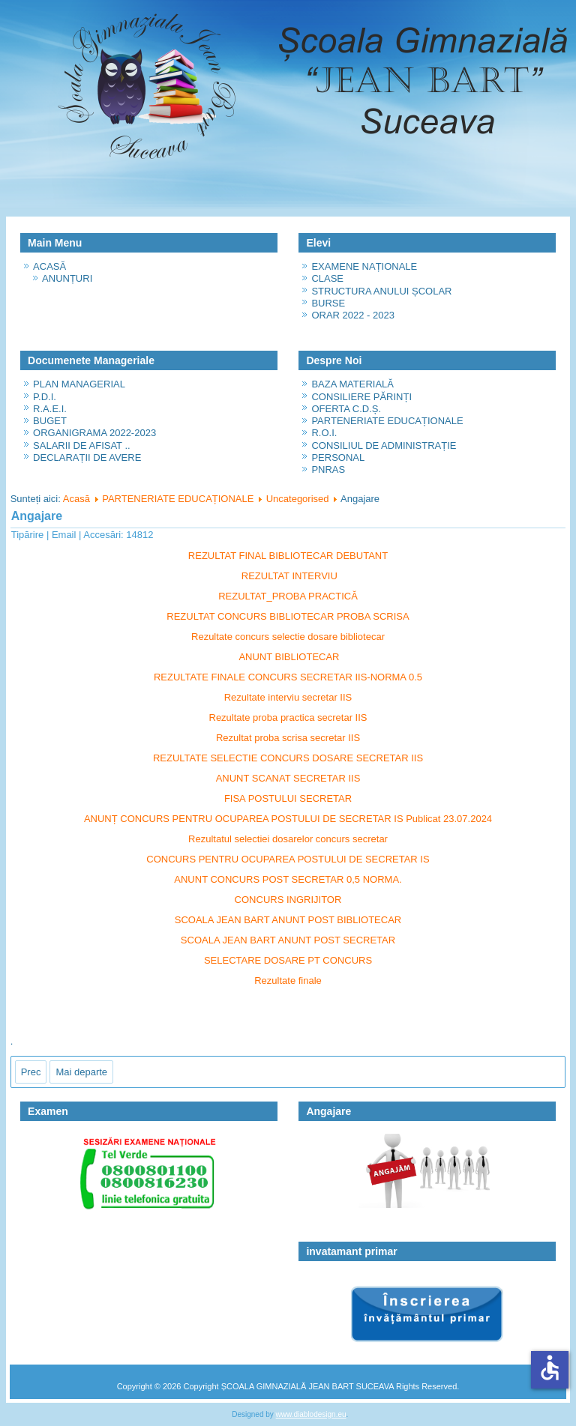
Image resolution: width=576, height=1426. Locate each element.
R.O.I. (324, 432)
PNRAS (328, 469)
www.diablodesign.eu (311, 1414)
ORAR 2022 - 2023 (352, 315)
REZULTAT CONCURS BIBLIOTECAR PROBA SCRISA (287, 616)
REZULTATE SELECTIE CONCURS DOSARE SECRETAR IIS (288, 758)
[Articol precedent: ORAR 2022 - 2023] (31, 1072)
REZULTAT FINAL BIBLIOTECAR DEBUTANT (288, 555)
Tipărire (28, 534)
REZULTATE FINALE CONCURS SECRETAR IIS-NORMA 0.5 (288, 677)
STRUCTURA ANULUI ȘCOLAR (381, 291)
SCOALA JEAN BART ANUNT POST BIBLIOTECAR (288, 919)
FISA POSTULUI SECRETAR (288, 798)
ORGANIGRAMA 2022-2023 (94, 432)
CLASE (327, 278)
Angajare (36, 516)
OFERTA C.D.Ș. (346, 408)
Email (65, 534)
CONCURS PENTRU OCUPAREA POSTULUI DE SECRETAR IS (287, 859)
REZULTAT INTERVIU (290, 575)
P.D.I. (44, 396)
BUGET (50, 420)
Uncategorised (297, 498)
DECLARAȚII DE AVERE (87, 457)
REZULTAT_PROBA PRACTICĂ (288, 596)
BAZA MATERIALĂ (352, 384)
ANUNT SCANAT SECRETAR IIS (288, 778)
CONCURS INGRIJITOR (288, 899)
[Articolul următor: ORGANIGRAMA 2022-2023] (81, 1072)
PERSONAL (337, 457)
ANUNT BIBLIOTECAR (288, 656)
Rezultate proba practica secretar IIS (288, 717)
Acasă (76, 498)
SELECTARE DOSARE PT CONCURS (288, 960)
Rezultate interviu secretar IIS (288, 697)
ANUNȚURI (67, 278)
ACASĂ (49, 266)
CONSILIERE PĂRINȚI (361, 396)
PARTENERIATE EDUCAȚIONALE (387, 420)
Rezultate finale (288, 980)
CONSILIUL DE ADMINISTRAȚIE (383, 445)
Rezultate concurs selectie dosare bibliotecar (288, 636)
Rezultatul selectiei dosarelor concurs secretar (288, 839)
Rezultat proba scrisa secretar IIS (288, 737)
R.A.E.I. (50, 408)
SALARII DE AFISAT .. (81, 445)
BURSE (328, 303)
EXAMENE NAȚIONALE (364, 266)
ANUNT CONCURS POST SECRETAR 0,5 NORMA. (287, 879)
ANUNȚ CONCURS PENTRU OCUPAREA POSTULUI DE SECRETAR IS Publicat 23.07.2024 (288, 818)
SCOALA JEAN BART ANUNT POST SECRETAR (288, 940)
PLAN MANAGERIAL (79, 384)
